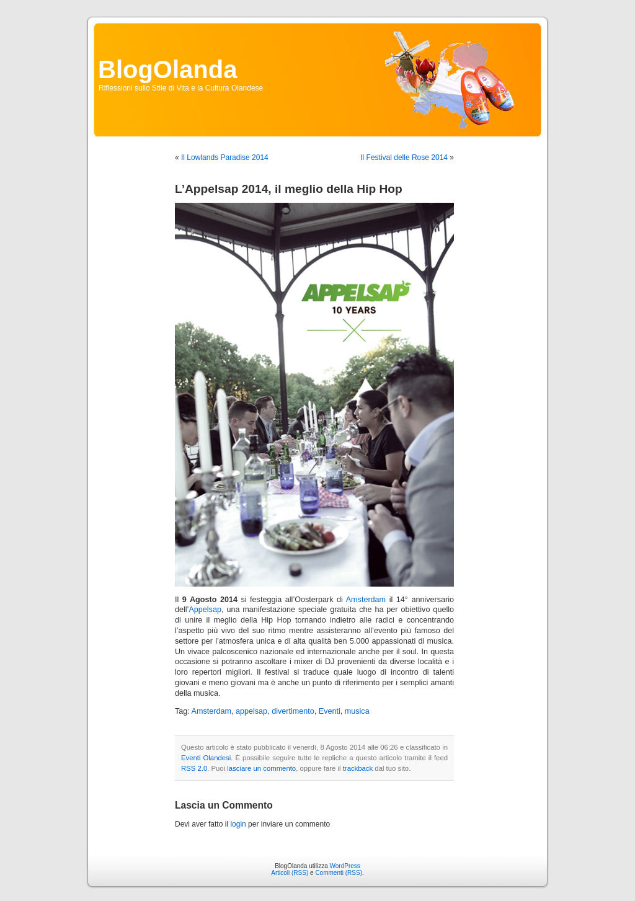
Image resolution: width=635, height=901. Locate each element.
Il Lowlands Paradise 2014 (225, 157)
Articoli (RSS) (289, 872)
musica (357, 711)
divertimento (293, 711)
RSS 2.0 (194, 768)
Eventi (329, 711)
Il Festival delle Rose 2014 (404, 157)
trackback (358, 768)
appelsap (251, 711)
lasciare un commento (261, 768)
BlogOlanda (167, 69)
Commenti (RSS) (338, 872)
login (238, 824)
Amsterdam (366, 599)
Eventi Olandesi (206, 757)
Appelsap (205, 609)
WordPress (345, 866)
